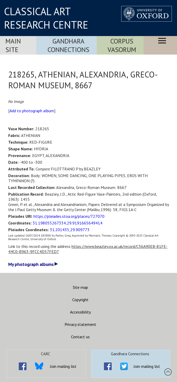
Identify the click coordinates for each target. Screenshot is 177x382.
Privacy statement (80, 324)
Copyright (80, 299)
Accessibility (80, 312)
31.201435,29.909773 (70, 229)
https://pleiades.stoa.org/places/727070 (68, 216)
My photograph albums (33, 264)
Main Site (13, 45)
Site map (80, 287)
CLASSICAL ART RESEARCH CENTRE (46, 18)
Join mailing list (63, 366)
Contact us (80, 336)
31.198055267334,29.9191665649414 (67, 222)
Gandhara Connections (68, 45)
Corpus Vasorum (122, 45)
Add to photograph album (32, 110)
